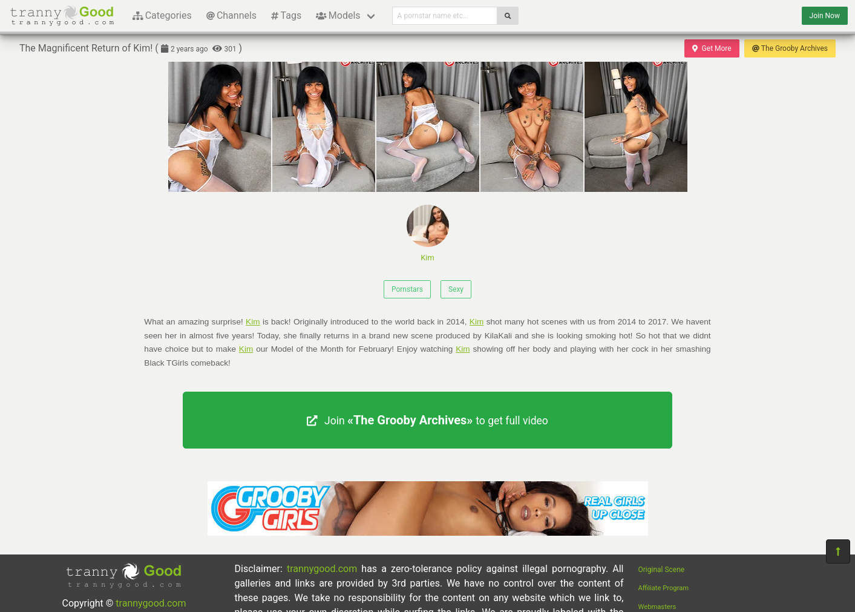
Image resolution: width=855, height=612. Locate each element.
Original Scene (661, 569)
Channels (231, 15)
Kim (428, 233)
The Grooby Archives (790, 48)
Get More (711, 48)
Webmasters (657, 607)
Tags (286, 15)
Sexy (456, 289)
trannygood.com (151, 603)
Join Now (825, 16)
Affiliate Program (663, 588)
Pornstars (407, 289)
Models (338, 15)
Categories (162, 15)
